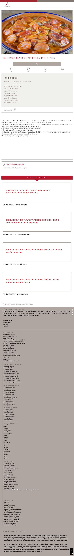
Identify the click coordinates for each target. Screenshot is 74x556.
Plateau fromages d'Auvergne (11, 375)
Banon (5, 435)
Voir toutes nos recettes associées (18, 304)
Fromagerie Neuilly (52, 311)
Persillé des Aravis (9, 168)
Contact (5, 324)
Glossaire (6, 502)
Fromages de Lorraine (10, 403)
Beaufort (6, 437)
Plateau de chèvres (9, 366)
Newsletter (7, 322)
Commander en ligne (9, 334)
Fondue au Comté (8, 476)
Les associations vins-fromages (12, 512)
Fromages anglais (8, 419)
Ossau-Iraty (7, 451)
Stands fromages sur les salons (11, 355)
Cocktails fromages (8, 352)
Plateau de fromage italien (11, 376)
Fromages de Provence (10, 390)
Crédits (5, 326)
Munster (6, 439)
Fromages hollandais (9, 414)
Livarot (5, 440)
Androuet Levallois (24, 311)
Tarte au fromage (8, 472)
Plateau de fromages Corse (11, 371)
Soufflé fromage (8, 467)
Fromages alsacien (9, 396)
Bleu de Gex (7, 442)
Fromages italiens (8, 409)
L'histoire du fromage (9, 505)
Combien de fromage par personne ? (13, 509)
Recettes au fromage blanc (11, 484)
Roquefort (6, 428)
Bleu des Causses (8, 446)
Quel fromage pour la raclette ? (12, 516)
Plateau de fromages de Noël (11, 378)
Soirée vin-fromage (8, 348)
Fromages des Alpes (9, 404)
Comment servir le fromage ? (11, 521)
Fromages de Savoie (9, 387)
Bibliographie (7, 504)
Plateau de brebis (8, 368)
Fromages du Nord (9, 394)
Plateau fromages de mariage (12, 380)
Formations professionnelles (11, 361)
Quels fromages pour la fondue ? (12, 514)
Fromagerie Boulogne (10, 311)
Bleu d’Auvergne (22, 81)
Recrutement (7, 321)
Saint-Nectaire (7, 432)
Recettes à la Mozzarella (10, 483)
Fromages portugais (9, 416)
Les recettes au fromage (10, 525)
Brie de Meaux (7, 430)
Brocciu (6, 454)
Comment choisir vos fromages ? (12, 518)
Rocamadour (7, 453)
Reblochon (6, 425)
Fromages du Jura (8, 401)
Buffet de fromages (8, 345)
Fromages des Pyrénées (10, 397)
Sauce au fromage (8, 470)
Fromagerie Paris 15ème (50, 313)
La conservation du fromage (11, 519)
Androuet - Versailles (37, 311)
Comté (5, 426)
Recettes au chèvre (9, 479)
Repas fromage (7, 347)
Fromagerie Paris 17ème (33, 313)
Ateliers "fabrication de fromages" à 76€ (14, 343)
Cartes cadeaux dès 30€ (10, 336)
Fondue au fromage (9, 463)
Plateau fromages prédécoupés (12, 382)
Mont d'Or (6, 444)
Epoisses (6, 449)
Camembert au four (9, 486)
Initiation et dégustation (9, 350)
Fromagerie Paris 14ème (31, 315)
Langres (6, 447)
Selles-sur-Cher (8, 433)
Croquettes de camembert (11, 469)
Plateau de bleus (8, 369)
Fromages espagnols (9, 411)
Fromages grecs (8, 418)
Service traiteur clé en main (10, 354)
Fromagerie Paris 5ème (15, 315)
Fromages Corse (8, 399)
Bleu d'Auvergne (21, 168)
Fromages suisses (8, 412)
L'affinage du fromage (9, 511)
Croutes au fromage (9, 488)
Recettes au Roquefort (10, 481)
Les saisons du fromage (10, 523)
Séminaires (6, 357)
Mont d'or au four (8, 474)
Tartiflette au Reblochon (10, 477)
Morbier (6, 456)
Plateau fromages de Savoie (11, 373)
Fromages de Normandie (10, 389)
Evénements (6, 359)
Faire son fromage (8, 507)
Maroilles (6, 458)
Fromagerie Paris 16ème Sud (15, 313)
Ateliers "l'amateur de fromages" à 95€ (14, 341)
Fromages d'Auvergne (9, 392)
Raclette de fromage (9, 465)
